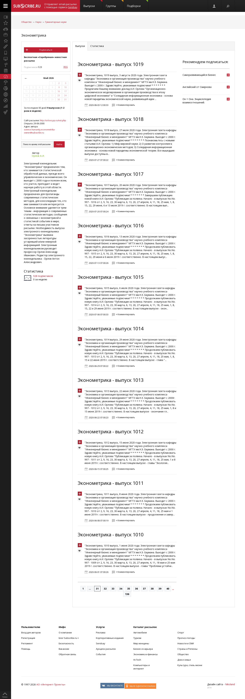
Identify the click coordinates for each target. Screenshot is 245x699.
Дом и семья (184, 659)
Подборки (137, 4)
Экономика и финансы (145, 654)
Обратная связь (67, 654)
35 (128, 588)
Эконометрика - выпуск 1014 (111, 328)
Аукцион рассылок (106, 648)
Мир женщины (141, 643)
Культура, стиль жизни (189, 665)
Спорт (180, 632)
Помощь (25, 648)
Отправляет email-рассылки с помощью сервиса (60, 6)
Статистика (33, 271)
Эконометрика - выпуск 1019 (111, 64)
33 (113, 588)
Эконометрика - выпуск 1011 (111, 483)
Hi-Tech (137, 659)
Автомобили (140, 632)
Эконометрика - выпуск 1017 (111, 174)
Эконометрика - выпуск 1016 (111, 225)
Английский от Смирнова (197, 87)
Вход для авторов (31, 632)
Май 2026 (48, 78)
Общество (26, 22)
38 (152, 588)
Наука (38, 22)
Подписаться (45, 49)
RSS (65, 67)
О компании (65, 632)
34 (120, 588)
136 (127, 594)
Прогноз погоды (186, 638)
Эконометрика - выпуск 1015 (111, 277)
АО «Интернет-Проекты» (50, 684)
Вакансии (64, 648)
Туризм (137, 638)
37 (144, 588)
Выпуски (92, 4)
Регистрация (28, 638)
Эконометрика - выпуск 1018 (111, 119)
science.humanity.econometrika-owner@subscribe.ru (39, 131)
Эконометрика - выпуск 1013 (111, 380)
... (90, 588)
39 (160, 588)
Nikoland (230, 684)
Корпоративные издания (110, 638)
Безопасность (66, 643)
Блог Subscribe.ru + (69, 638)
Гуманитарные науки (56, 22)
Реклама (100, 632)
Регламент (27, 643)
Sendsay (100, 643)
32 (105, 588)
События (100, 654)
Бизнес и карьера (143, 648)
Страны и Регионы (187, 648)
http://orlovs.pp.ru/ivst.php (53, 120)
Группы (114, 4)
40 (167, 588)
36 (136, 588)
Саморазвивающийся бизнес (199, 74)
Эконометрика (33, 35)
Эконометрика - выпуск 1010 (111, 534)
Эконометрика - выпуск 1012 (111, 431)
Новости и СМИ (185, 643)
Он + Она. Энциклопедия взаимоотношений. (197, 100)
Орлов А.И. (38, 155)
